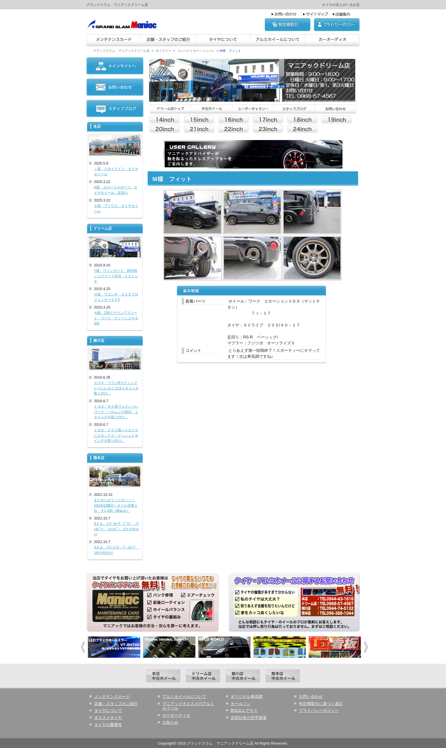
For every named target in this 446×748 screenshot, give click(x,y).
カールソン (241, 703)
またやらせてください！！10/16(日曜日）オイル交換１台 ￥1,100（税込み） (116, 505)
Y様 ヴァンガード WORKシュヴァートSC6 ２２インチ (116, 276)
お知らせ (170, 722)
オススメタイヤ (108, 717)
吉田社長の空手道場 (249, 717)
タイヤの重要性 (108, 724)
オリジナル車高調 (247, 696)
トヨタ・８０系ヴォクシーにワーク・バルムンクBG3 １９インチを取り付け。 (116, 411)
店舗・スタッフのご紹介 (116, 703)
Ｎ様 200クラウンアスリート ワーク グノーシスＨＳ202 (116, 318)
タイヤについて (108, 710)
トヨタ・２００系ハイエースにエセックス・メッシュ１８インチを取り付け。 (116, 435)
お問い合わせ (311, 696)
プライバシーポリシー (319, 710)
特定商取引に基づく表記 (321, 703)
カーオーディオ (176, 715)
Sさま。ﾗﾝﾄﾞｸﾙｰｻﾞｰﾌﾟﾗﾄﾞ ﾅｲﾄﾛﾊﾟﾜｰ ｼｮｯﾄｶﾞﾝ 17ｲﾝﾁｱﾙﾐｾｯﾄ (116, 529)
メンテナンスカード (112, 696)
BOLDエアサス (244, 710)
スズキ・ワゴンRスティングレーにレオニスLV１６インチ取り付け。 (116, 388)
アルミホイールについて (184, 696)
